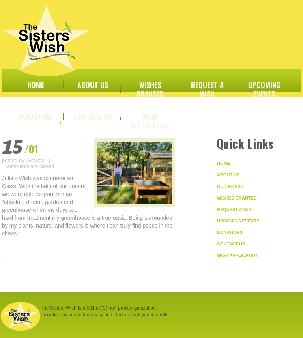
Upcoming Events (238, 220)
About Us (228, 174)
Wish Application (237, 255)
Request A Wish (235, 209)
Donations (230, 232)
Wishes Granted (237, 198)
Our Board (230, 186)
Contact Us (231, 243)
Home (223, 163)
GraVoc (35, 160)
